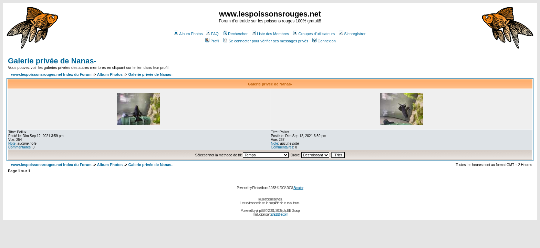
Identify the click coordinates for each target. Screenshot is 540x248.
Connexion (324, 41)
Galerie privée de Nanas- (52, 60)
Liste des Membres (270, 34)
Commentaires (19, 147)
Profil (212, 41)
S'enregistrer (352, 34)
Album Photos (188, 34)
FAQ (212, 34)
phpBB (260, 211)
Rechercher (235, 34)
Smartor (298, 188)
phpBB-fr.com (279, 214)
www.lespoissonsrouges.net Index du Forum (51, 74)
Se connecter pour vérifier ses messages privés (265, 41)
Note (11, 143)
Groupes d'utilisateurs (314, 34)
